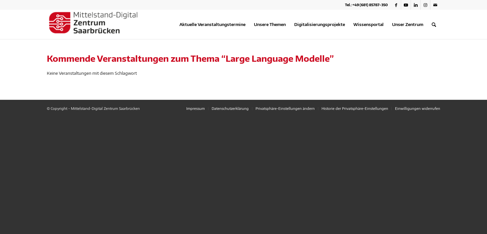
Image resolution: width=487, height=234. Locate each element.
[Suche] (434, 24)
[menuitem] (212, 24)
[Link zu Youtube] (406, 5)
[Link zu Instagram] (425, 5)
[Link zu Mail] (435, 5)
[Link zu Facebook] (396, 5)
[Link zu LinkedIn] (415, 5)
